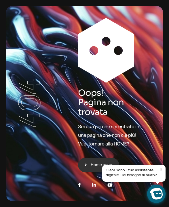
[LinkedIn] (94, 185)
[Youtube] (109, 185)
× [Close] (161, 169)
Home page (101, 164)
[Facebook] (79, 185)
